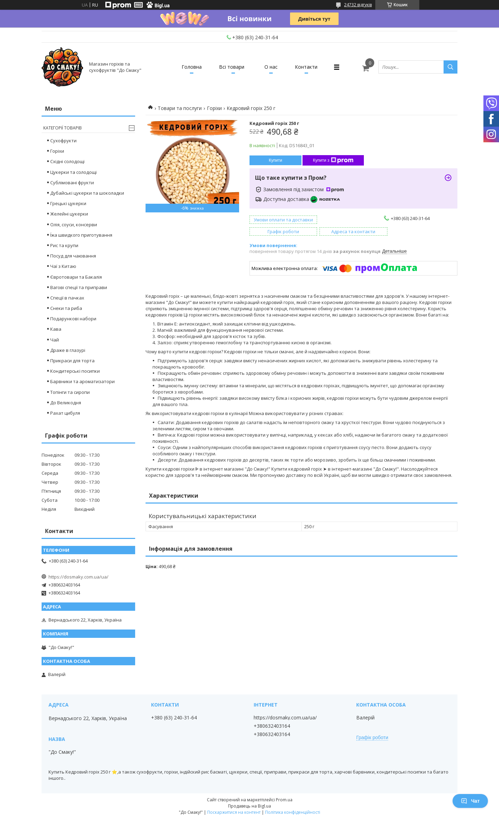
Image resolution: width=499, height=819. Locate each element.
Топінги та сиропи (70, 392)
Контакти (306, 67)
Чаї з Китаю (63, 266)
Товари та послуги (180, 108)
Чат (470, 801)
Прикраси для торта (72, 360)
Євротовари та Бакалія (76, 277)
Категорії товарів (62, 128)
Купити (275, 160)
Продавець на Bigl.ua (249, 806)
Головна (192, 67)
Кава (55, 329)
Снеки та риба (66, 308)
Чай (54, 340)
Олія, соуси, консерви (73, 224)
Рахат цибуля (65, 413)
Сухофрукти (63, 140)
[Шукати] (450, 67)
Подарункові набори (73, 318)
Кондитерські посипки (75, 371)
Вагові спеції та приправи (78, 287)
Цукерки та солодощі (73, 172)
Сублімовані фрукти (72, 182)
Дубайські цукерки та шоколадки (87, 193)
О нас (271, 67)
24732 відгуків (358, 5)
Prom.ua (284, 800)
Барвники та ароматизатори (82, 381)
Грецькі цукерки (68, 203)
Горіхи (214, 108)
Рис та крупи (64, 245)
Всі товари (231, 67)
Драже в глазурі (67, 350)
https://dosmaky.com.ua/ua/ (78, 577)
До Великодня (65, 402)
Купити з (333, 160)
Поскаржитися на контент (234, 812)
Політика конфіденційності (292, 812)
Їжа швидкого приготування (81, 235)
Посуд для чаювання (73, 256)
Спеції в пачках (67, 298)
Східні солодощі (67, 161)
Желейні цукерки (69, 214)
